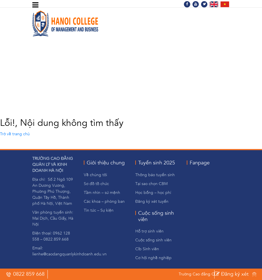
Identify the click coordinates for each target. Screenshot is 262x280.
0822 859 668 (25, 274)
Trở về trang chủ (15, 134)
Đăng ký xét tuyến (232, 275)
